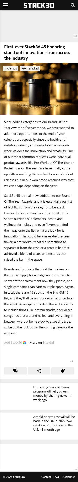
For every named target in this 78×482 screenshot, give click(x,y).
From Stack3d (30, 68)
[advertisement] (39, 24)
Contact (46, 476)
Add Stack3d (13, 342)
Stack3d (48, 342)
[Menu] (5, 5)
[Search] (73, 5)
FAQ (56, 476)
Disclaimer (68, 476)
